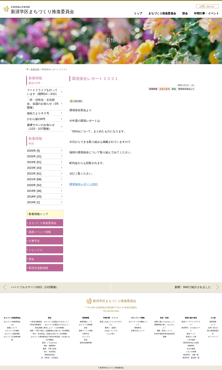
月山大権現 (191, 349)
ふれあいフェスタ (110, 331)
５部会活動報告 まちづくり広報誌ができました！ (49, 322)
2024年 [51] (34, 162)
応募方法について (138, 331)
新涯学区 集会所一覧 (191, 358)
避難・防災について (164, 331)
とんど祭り (111, 334)
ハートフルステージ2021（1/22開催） (35, 287)
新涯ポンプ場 (191, 337)
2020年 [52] (34, 185)
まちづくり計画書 (12, 331)
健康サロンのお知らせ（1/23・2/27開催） (41, 126)
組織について (12, 328)
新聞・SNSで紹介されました (193, 287)
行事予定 (34, 240)
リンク (213, 324)
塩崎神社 (191, 346)
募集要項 (137, 328)
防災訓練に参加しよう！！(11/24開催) (49, 328)
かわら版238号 (36, 119)
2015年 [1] (33, 202)
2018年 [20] (34, 196)
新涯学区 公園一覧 (191, 355)
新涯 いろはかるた (49, 343)
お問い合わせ (206, 6)
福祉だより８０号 (38, 113)
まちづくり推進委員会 (42, 223)
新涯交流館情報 (38, 268)
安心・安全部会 (50, 352)
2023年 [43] (34, 167)
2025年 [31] (34, 156)
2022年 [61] (34, 173)
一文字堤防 (191, 340)
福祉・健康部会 (50, 346)
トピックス (36, 250)
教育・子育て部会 (49, 349)
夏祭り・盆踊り (111, 328)
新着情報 (35, 69)
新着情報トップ (38, 214)
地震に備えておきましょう (164, 322)
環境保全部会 (50, 355)
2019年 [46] (34, 190)
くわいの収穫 (191, 352)
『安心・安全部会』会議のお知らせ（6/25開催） (49, 334)
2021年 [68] (34, 179)
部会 (31, 259)
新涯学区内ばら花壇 (191, 343)
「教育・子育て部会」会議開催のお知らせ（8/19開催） (50, 331)
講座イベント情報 (40, 232)
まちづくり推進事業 (12, 334)
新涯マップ (191, 334)
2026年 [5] (33, 150)
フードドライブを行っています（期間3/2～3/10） (42, 92)
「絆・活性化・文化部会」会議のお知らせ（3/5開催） (43, 103)
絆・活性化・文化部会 (49, 358)
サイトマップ (213, 337)
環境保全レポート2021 (83, 184)
